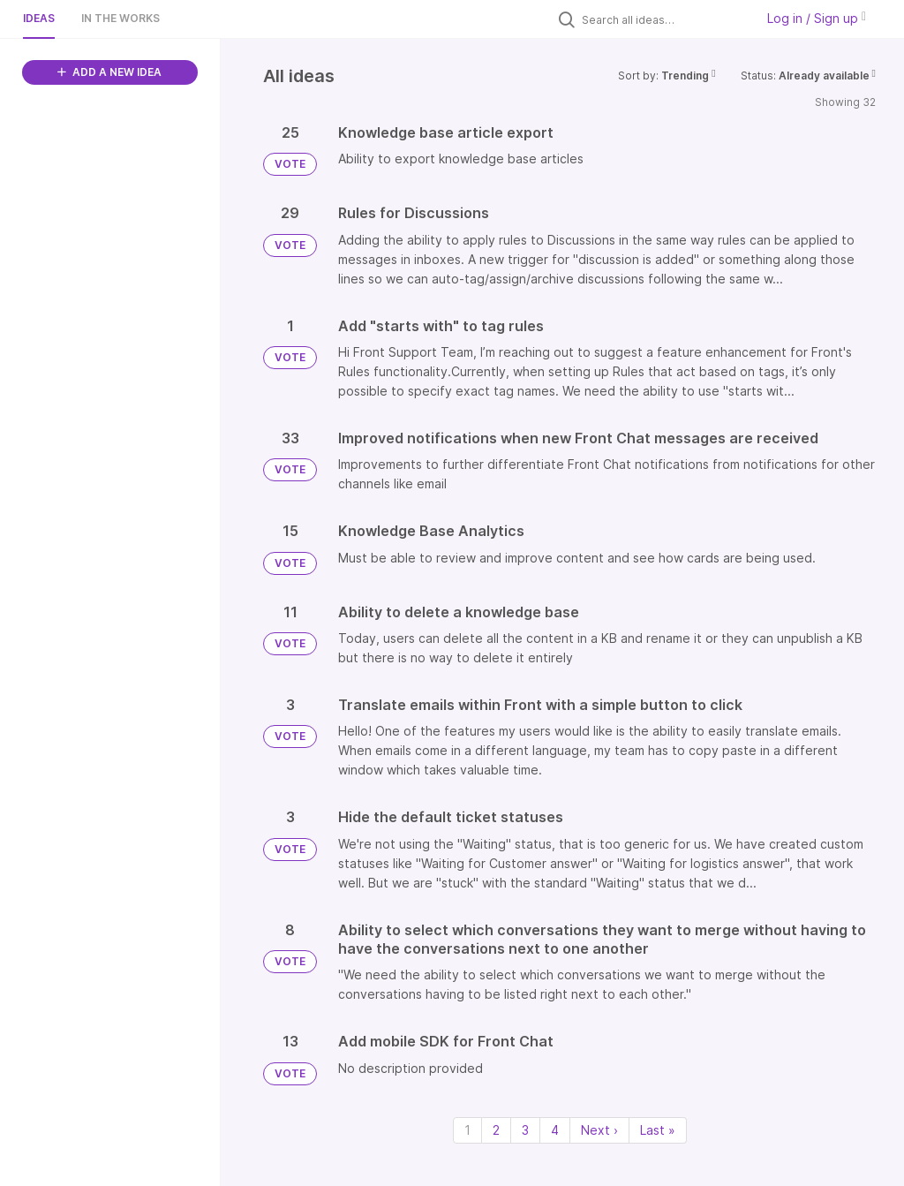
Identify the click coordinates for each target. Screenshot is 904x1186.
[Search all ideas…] (664, 19)
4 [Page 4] (555, 1129)
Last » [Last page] (657, 1129)
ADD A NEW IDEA (109, 72)
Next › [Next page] (599, 1129)
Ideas (39, 18)
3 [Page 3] (525, 1129)
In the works (120, 18)
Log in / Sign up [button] (816, 18)
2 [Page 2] (496, 1129)
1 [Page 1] (467, 1129)
